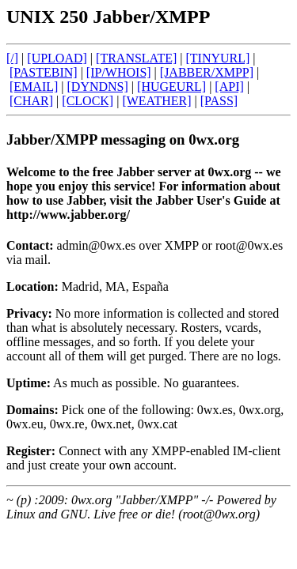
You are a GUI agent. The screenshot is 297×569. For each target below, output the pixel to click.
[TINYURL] (217, 58)
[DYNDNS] (97, 86)
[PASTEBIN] (44, 72)
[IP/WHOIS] (118, 72)
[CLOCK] (87, 100)
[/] (12, 58)
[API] (229, 86)
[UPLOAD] (57, 58)
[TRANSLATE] (136, 58)
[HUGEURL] (171, 86)
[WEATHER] (156, 100)
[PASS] (219, 100)
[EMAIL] (34, 86)
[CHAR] (31, 100)
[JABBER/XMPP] (206, 72)
